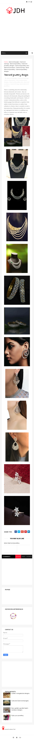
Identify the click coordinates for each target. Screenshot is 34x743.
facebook (29, 556)
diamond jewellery (15, 64)
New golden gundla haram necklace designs (19, 709)
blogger (18, 556)
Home (6, 62)
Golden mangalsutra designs (20, 694)
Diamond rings (20, 67)
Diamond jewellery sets (22, 66)
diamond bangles (14, 62)
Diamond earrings (23, 78)
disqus (23, 556)
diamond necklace (9, 67)
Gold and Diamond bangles (20, 701)
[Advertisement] (17, 32)
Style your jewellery (17, 716)
